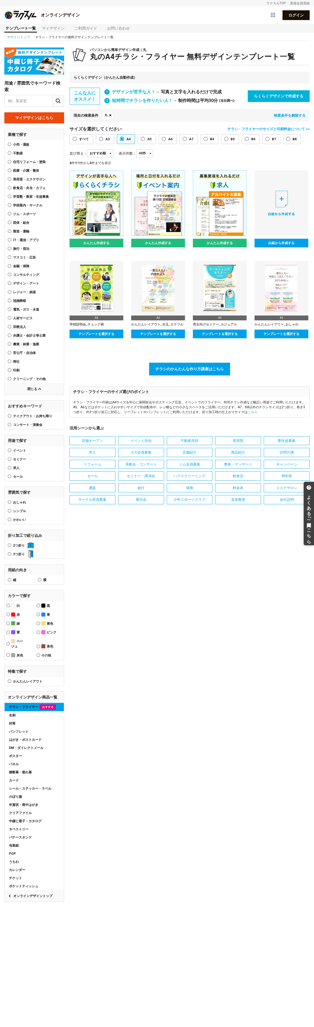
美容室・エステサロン (29, 179)
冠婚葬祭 (19, 301)
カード (14, 780)
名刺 (12, 715)
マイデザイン (53, 28)
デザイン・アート (26, 283)
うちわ (14, 862)
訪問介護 (287, 452)
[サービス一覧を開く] (273, 15)
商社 (16, 361)
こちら (253, 412)
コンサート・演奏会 (27, 425)
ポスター (15, 756)
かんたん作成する (96, 243)
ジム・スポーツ (24, 214)
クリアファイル (20, 813)
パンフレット (19, 731)
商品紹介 (238, 452)
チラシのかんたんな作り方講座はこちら (189, 369)
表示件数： (127, 153)
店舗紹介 (190, 452)
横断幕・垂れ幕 (20, 772)
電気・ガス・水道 (26, 309)
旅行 (141, 488)
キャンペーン (286, 464)
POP (12, 854)
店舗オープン (92, 441)
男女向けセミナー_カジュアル (215, 324)
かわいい (19, 520)
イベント (19, 450)
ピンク (48, 632)
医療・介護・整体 (26, 171)
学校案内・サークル (27, 205)
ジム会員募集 (189, 464)
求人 (16, 468)
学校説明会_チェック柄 (87, 324)
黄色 (47, 623)
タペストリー (19, 829)
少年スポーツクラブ (189, 499)
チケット (15, 878)
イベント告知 (141, 441)
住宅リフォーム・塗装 (29, 162)
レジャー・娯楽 (24, 292)
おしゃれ (19, 502)
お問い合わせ (118, 28)
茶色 (47, 646)
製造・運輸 (21, 231)
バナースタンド (20, 837)
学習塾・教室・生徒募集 (31, 197)
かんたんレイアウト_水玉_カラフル (157, 324)
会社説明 (287, 499)
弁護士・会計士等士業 (29, 335)
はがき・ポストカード (25, 740)
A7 (191, 139)
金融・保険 (21, 266)
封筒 (12, 723)
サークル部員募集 (92, 499)
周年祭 (286, 476)
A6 (170, 139)
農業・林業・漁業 (26, 344)
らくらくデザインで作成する (278, 96)
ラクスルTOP (276, 3)
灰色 (17, 655)
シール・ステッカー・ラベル (30, 788)
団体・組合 (21, 223)
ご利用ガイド (85, 28)
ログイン (296, 15)
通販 (92, 488)
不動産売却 (189, 441)
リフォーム (92, 464)
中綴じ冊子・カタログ (25, 821)
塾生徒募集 (287, 441)
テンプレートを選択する (96, 334)
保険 (189, 488)
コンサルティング (26, 275)
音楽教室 (238, 499)
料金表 (238, 488)
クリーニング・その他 (29, 379)
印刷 (16, 370)
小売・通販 (21, 144)
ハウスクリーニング (189, 476)
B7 (274, 139)
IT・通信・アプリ (26, 240)
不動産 (18, 153)
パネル (14, 764)
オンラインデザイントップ (32, 896)
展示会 (141, 499)
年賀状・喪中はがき (23, 805)
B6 (253, 139)
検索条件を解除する (290, 115)
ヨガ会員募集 (141, 452)
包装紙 (14, 845)
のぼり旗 (15, 797)
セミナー (19, 459)
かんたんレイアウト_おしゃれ (277, 324)
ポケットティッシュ (23, 886)
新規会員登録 (300, 3)
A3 (107, 139)
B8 (295, 139)
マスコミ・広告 (24, 257)
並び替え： (78, 153)
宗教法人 (19, 327)
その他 (46, 655)
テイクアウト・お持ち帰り (32, 416)
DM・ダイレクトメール (26, 748)
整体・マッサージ (238, 464)
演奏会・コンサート (141, 464)
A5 (149, 139)
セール (18, 477)
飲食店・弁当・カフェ (29, 188)
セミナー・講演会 (141, 476)
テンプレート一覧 (20, 28)
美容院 (238, 441)
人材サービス (23, 318)
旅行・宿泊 (21, 249)
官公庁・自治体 (24, 353)
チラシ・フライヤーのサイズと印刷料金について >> (268, 129)
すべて (84, 139)
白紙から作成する (281, 243)
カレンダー (17, 870)
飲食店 (238, 476)
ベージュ (17, 643)
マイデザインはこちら (34, 118)
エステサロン (286, 488)
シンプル (19, 511)
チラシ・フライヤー (32, 707)
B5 (233, 139)
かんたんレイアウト (27, 681)
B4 (212, 139)
